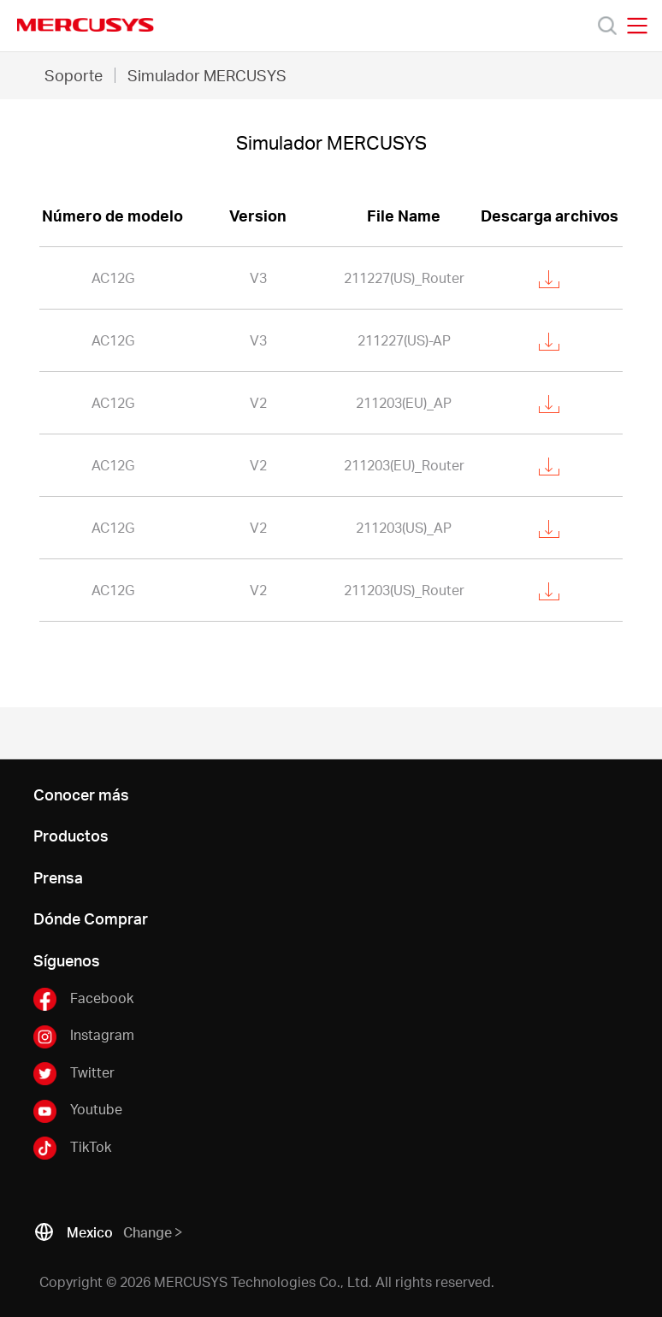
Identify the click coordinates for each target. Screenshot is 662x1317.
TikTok (72, 1148)
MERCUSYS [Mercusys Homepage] (85, 25)
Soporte (73, 75)
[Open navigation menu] (637, 26)
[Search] (607, 25)
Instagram (83, 1036)
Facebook (83, 999)
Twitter (74, 1073)
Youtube (77, 1110)
